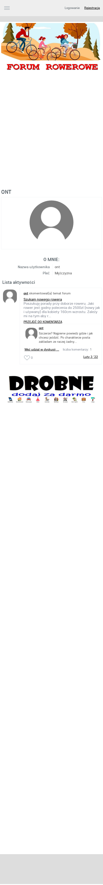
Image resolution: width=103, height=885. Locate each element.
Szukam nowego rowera (43, 299)
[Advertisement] (51, 132)
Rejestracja (92, 8)
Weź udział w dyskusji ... (41, 349)
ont (41, 328)
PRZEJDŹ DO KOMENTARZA (43, 322)
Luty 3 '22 (90, 357)
